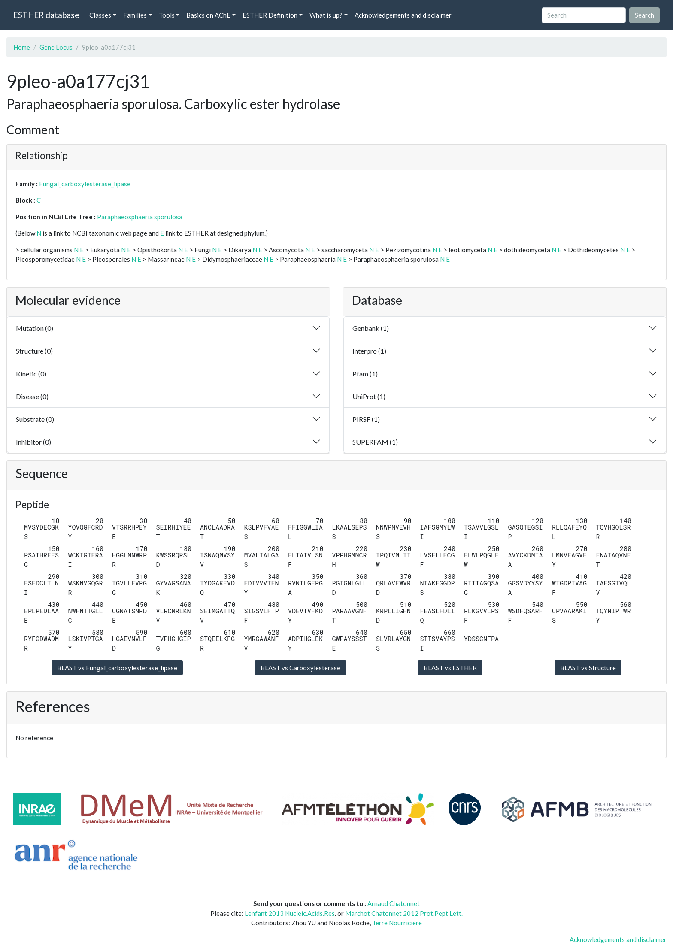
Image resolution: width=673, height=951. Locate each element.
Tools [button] (167, 15)
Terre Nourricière (397, 923)
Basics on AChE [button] (208, 15)
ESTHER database (46, 15)
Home (21, 47)
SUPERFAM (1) (375, 442)
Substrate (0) (35, 419)
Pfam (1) (365, 373)
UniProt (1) (368, 396)
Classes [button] (100, 15)
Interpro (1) (369, 351)
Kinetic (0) (31, 373)
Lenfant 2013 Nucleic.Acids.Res (290, 913)
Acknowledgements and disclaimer (403, 15)
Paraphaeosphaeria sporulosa (139, 217)
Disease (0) (32, 396)
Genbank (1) (370, 328)
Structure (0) (34, 351)
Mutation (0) (34, 328)
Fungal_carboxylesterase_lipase (84, 184)
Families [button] (135, 15)
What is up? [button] (326, 15)
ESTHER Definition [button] (270, 15)
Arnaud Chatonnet (393, 903)
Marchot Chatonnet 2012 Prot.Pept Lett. (404, 913)
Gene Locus (56, 47)
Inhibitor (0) (33, 442)
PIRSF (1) (366, 419)
